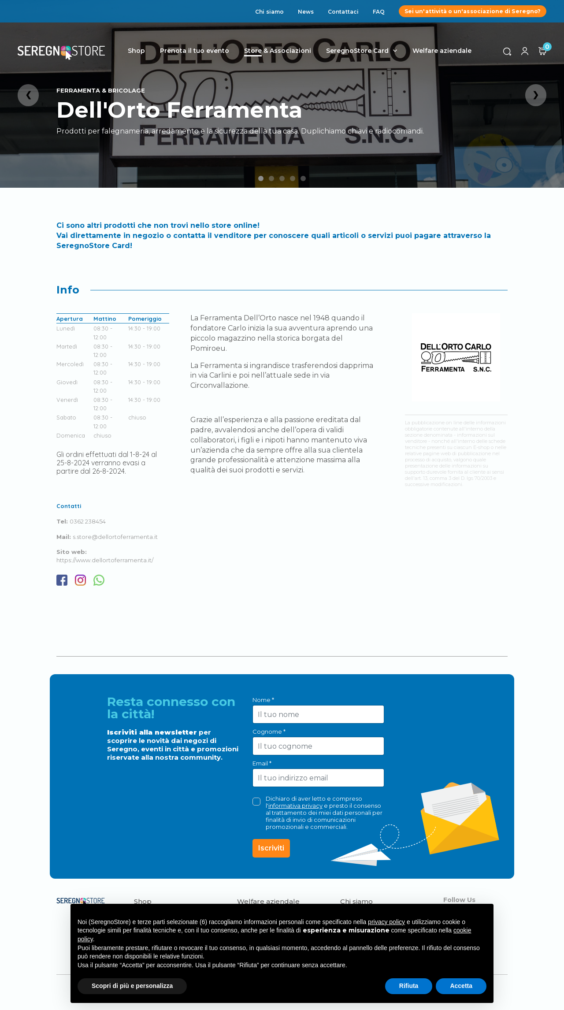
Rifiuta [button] (409, 985)
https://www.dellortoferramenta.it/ (104, 560)
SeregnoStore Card (357, 51)
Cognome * (269, 731)
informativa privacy (295, 805)
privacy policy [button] (386, 921)
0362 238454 (88, 521)
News (306, 11)
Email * (261, 763)
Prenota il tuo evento (194, 51)
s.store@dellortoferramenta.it (115, 536)
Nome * (263, 699)
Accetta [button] (461, 985)
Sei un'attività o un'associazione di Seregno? (472, 11)
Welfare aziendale (441, 51)
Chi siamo (269, 11)
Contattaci (343, 11)
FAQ (379, 11)
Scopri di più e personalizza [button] (132, 985)
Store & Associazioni (277, 51)
